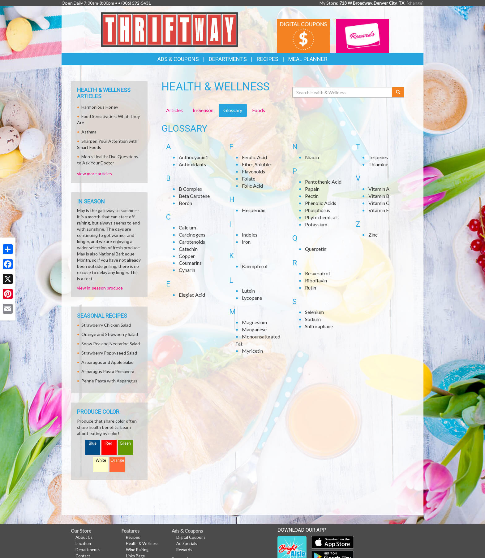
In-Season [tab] (203, 110)
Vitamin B (378, 196)
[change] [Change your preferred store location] (415, 3)
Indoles (249, 235)
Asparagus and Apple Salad (107, 362)
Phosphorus (317, 210)
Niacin (312, 157)
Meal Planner (308, 59)
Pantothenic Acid (323, 182)
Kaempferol (254, 266)
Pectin (312, 196)
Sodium (313, 319)
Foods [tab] (258, 110)
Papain (312, 189)
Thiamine (378, 164)
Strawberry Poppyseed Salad (109, 352)
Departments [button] (228, 59)
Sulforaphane (319, 326)
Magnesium (254, 322)
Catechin (188, 249)
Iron (246, 242)
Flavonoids (253, 171)
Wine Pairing (137, 549)
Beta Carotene (194, 196)
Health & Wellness (142, 543)
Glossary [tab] (232, 110)
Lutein (248, 291)
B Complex (190, 189)
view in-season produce (100, 287)
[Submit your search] (398, 92)
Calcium (187, 227)
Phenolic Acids (320, 203)
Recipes (267, 59)
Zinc (373, 235)
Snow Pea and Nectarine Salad (110, 343)
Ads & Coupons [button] (178, 59)
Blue (93, 443)
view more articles (94, 173)
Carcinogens (192, 235)
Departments (87, 549)
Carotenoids (192, 242)
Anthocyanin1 (193, 157)
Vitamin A (378, 189)
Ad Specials (186, 543)
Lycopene (252, 298)
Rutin (310, 287)
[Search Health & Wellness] (342, 92)
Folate (248, 178)
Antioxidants (192, 164)
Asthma (89, 131)
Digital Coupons (190, 537)
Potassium (316, 224)
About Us (83, 537)
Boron (185, 203)
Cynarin (187, 270)
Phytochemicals (322, 217)
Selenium (314, 312)
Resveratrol (317, 273)
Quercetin (315, 249)
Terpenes (378, 157)
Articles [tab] (174, 110)
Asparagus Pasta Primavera (107, 371)
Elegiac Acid (192, 295)
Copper (187, 256)
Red (108, 443)
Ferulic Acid (254, 157)
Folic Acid (252, 186)
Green (125, 443)
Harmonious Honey (99, 107)
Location (83, 543)
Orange (117, 460)
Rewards (184, 549)
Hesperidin (253, 210)
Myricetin (252, 351)
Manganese (254, 329)
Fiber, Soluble (256, 164)
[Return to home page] (169, 29)
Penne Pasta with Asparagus (109, 380)
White (101, 460)
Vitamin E (378, 210)
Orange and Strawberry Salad (109, 334)
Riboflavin (316, 280)
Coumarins (190, 263)
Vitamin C (378, 203)
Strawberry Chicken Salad (106, 325)
